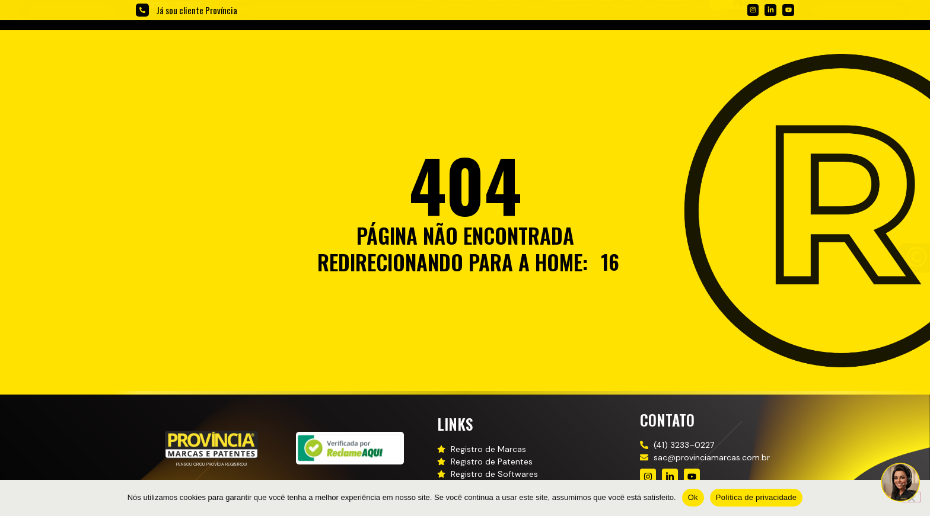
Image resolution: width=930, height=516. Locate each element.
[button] (510, 40)
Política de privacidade (756, 497)
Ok (693, 497)
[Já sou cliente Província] (142, 10)
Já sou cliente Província (196, 10)
